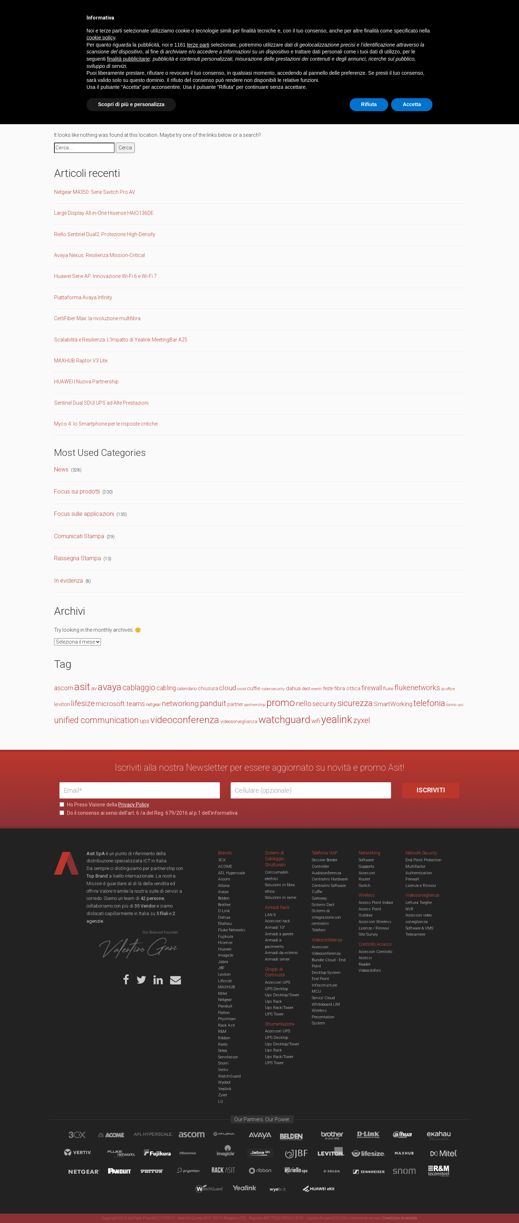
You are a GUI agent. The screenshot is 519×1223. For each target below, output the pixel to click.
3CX (222, 860)
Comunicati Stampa (79, 536)
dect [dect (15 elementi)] (306, 688)
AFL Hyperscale (231, 873)
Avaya (223, 891)
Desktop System (326, 972)
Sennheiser (228, 1057)
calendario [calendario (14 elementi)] (187, 688)
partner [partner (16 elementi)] (235, 704)
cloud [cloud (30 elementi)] (227, 688)
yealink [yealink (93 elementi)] (336, 719)
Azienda (123, 10)
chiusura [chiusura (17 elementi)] (208, 689)
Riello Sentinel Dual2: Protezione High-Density (104, 234)
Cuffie (317, 891)
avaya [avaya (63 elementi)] (109, 687)
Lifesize (225, 981)
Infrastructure (324, 985)
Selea (222, 1050)
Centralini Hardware (330, 879)
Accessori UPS (277, 982)
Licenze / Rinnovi (374, 928)
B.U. (280, 10)
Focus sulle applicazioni (84, 513)
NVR (409, 909)
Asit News (253, 10)
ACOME (225, 866)
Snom (223, 1063)
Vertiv (223, 1069)
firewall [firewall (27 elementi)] (371, 688)
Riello (222, 1044)
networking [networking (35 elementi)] (180, 703)
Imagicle (225, 955)
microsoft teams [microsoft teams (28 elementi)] (120, 704)
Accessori (367, 873)
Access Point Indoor (376, 902)
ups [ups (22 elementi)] (144, 721)
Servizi (151, 10)
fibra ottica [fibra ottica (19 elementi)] (347, 688)
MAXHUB (226, 987)
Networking (224, 33)
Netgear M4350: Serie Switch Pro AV (94, 192)
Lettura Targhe (418, 902)
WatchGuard (229, 1076)
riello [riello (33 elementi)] (303, 703)
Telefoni (318, 930)
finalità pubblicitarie (128, 1158)
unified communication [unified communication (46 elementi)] (96, 720)
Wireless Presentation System (323, 1017)
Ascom (224, 879)
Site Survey (368, 934)
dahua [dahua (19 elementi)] (293, 688)
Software (366, 860)
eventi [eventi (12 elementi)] (316, 689)
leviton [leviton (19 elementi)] (62, 704)
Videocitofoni (370, 970)
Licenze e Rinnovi (420, 885)
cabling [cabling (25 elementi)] (166, 688)
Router (364, 879)
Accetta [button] (412, 1203)
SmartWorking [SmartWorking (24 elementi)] (393, 704)
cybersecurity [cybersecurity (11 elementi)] (273, 689)
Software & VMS (419, 928)
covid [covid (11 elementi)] (241, 689)
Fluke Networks (231, 930)
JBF (221, 968)
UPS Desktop (276, 989)
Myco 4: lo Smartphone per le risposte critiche (106, 424)
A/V (284, 33)
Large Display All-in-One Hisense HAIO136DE (104, 213)
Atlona (224, 885)
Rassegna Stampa (77, 558)
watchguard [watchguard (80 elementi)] (284, 720)
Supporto (366, 866)
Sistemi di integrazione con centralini (326, 917)
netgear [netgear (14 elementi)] (153, 704)
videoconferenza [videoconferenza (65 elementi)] (184, 719)
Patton (224, 1012)
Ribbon (224, 1038)
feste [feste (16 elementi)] (328, 688)
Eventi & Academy (187, 10)
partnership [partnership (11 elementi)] (254, 704)
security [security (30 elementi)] (324, 704)
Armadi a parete (279, 934)
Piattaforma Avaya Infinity (83, 297)
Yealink (224, 1089)
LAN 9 (270, 915)
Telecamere (415, 934)
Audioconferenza (326, 873)
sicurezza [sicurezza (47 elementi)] (355, 703)
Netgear (225, 999)
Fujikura (225, 936)
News (61, 469)
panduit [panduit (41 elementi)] (213, 703)
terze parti (198, 1143)
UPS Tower (274, 1014)
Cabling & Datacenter (144, 33)
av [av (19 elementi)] (94, 688)
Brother (224, 904)
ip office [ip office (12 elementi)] (448, 689)
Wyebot (224, 1082)
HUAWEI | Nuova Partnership (86, 381)
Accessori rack (277, 921)
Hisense (225, 942)
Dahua (224, 917)
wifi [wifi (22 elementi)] (315, 721)
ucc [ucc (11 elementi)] (460, 704)
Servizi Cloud (323, 998)
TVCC (259, 33)
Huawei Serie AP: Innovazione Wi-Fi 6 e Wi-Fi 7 (105, 276)
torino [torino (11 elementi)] (451, 704)
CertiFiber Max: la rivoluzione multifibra (97, 318)
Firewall (412, 879)
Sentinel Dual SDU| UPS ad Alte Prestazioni (101, 403)
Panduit (225, 1006)
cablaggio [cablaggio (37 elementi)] (139, 687)
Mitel (222, 993)
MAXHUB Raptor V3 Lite (80, 361)
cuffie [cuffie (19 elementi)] (254, 688)
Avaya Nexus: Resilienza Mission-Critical (99, 255)
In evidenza (68, 580)
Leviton (224, 974)
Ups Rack (273, 1001)
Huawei (224, 949)
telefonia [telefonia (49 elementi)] (429, 703)
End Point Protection (423, 860)
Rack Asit (226, 1025)
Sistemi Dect (323, 904)
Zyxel (222, 1095)
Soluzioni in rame (280, 897)
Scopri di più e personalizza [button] (131, 1203)
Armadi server (277, 959)
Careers (224, 10)
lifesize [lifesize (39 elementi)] (83, 703)
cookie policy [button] (100, 1137)
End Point (320, 978)
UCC (190, 33)
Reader (365, 964)
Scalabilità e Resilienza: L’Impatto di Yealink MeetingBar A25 (120, 340)
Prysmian (227, 1019)
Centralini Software (329, 885)
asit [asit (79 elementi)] (82, 687)
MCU (316, 991)
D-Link (224, 911)
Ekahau (225, 923)
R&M (222, 1031)
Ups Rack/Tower (279, 1007)
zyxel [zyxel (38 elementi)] (361, 720)
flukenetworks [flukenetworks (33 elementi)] (417, 687)
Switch (365, 885)
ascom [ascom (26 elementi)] (63, 688)
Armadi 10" (275, 927)
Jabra (223, 961)
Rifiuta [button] (369, 1203)
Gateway (319, 898)
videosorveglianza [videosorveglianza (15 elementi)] (238, 721)
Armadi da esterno (281, 952)
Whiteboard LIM (326, 1004)
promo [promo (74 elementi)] (280, 703)
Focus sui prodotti (77, 491)
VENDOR (430, 34)
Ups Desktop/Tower (282, 995)
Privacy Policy (133, 805)
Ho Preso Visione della (104, 805)
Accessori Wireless (375, 921)
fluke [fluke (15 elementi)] (388, 688)
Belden (224, 898)
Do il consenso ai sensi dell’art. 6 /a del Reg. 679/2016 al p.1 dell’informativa (148, 813)
